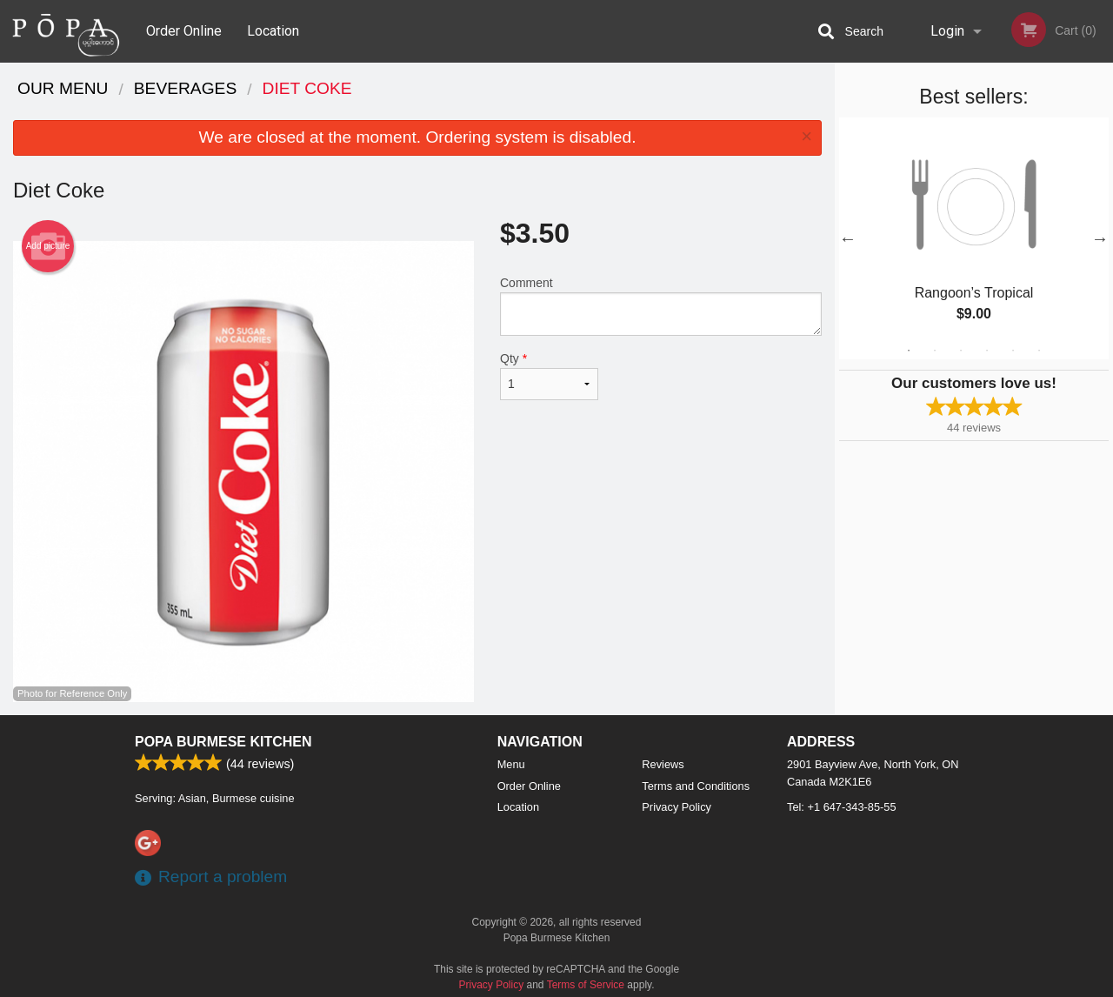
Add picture (48, 246)
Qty (549, 375)
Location (273, 31)
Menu (511, 764)
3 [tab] (961, 350)
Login (947, 31)
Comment (661, 306)
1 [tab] (908, 350)
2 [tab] (934, 350)
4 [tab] (987, 350)
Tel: (841, 806)
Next (1100, 238)
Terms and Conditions (696, 786)
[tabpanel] (973, 238)
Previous (847, 238)
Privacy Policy (676, 806)
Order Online (184, 31)
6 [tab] (1039, 350)
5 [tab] (1013, 350)
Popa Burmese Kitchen (223, 741)
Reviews (662, 764)
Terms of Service (585, 985)
